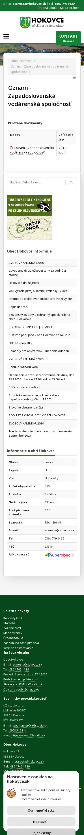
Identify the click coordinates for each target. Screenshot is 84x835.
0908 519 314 (17, 730)
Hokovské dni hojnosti (24, 283)
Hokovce (68, 39)
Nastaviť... (41, 821)
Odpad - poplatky (20, 343)
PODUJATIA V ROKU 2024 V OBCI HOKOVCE (37, 415)
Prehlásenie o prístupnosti (21, 679)
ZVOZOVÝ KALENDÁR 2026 (26, 263)
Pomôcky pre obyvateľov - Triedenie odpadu (39, 351)
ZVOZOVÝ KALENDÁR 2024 (26, 423)
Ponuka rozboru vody (23, 367)
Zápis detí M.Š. (18, 307)
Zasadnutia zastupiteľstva (21, 643)
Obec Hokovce (21, 61)
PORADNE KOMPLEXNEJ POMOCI (30, 327)
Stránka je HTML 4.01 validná (22, 684)
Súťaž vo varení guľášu (24, 387)
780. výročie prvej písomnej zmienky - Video (38, 291)
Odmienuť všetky (41, 810)
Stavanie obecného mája (26, 407)
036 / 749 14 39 (64, 4)
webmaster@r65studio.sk (30, 725)
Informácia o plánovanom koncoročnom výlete (40, 299)
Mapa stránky (12, 633)
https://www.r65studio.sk (28, 735)
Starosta (9, 623)
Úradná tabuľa (47, 8)
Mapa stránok (69, 8)
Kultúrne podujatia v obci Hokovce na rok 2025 (40, 335)
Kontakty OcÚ (12, 618)
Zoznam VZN (12, 628)
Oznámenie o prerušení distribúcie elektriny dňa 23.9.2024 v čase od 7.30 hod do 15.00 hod (41, 377)
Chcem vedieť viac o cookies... (42, 799)
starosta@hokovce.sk (29, 4)
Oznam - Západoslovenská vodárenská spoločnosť (32, 150)
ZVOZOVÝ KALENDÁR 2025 (26, 359)
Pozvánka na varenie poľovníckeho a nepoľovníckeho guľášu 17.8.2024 (34, 397)
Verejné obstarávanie (18, 648)
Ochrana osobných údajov (21, 689)
